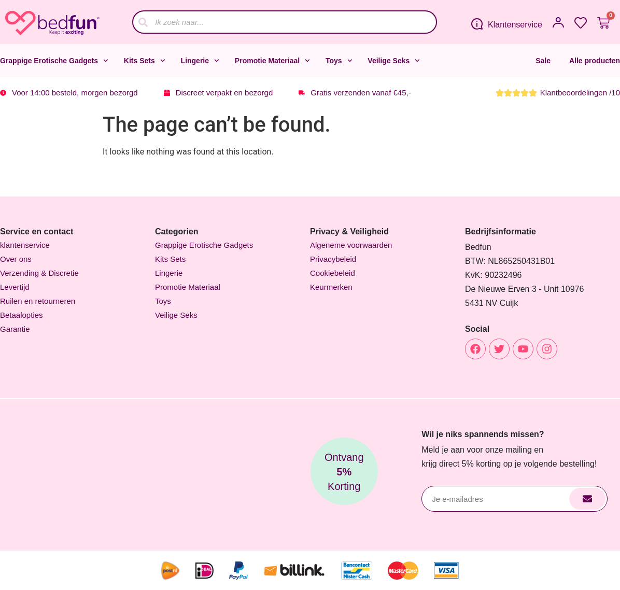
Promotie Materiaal (272, 60)
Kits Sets (144, 60)
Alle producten (594, 61)
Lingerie (200, 60)
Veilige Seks (394, 60)
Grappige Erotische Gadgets (54, 60)
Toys (339, 60)
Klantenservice (515, 24)
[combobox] (284, 22)
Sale (543, 61)
